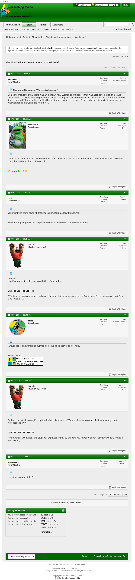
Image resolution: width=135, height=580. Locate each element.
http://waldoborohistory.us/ (51, 420)
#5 (125, 314)
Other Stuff (37, 37)
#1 (125, 73)
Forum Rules (46, 532)
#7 (125, 456)
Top (125, 495)
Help (125, 5)
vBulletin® (67, 568)
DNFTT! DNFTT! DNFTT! (21, 290)
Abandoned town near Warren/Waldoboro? (36, 62)
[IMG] (43, 521)
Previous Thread (60, 502)
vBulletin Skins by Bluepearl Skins (67, 578)
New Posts (9, 29)
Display (121, 68)
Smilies (44, 518)
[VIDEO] (44, 524)
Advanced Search (123, 29)
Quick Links (66, 29)
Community (36, 29)
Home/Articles (13, 25)
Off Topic (23, 37)
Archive (117, 556)
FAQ (17, 29)
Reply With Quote (117, 113)
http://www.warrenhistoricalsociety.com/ (97, 420)
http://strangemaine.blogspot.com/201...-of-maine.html (35, 281)
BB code (44, 514)
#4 (125, 238)
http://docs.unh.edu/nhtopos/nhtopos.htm (59, 213)
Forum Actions (50, 29)
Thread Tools (109, 68)
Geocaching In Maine (103, 556)
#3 (125, 192)
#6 (125, 380)
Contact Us (87, 556)
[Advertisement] (70, 41)
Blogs (43, 25)
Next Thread (75, 502)
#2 (125, 118)
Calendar (25, 29)
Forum (29, 25)
